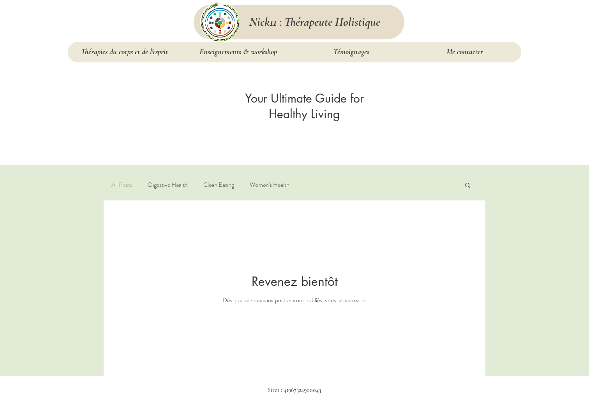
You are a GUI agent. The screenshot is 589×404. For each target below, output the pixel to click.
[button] (467, 186)
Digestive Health (168, 185)
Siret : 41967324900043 (294, 390)
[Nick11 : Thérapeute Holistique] (314, 22)
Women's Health (269, 185)
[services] (219, 22)
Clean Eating (218, 185)
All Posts (121, 185)
